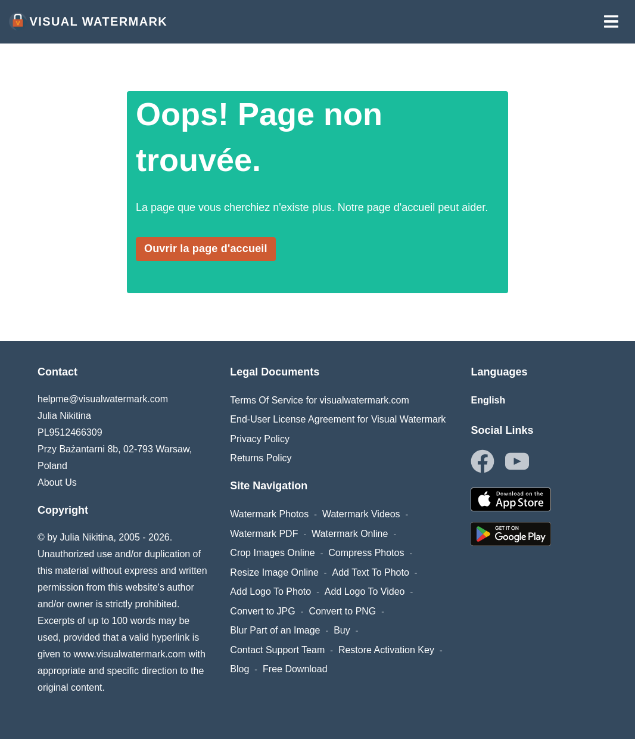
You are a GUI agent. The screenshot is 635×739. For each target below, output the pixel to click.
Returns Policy (260, 458)
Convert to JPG (262, 611)
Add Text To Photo (370, 572)
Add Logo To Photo (270, 591)
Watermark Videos (361, 514)
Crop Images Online (272, 553)
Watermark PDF (264, 534)
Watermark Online (350, 534)
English (488, 400)
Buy (342, 630)
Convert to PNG (342, 611)
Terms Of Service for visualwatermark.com (319, 400)
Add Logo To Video (365, 591)
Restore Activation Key (386, 650)
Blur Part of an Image (275, 630)
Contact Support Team (277, 650)
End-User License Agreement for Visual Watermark (338, 419)
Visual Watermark (88, 21)
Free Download (295, 669)
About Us (57, 482)
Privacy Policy (260, 439)
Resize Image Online (274, 572)
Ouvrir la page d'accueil (205, 248)
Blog (239, 669)
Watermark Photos (269, 514)
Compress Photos (366, 553)
